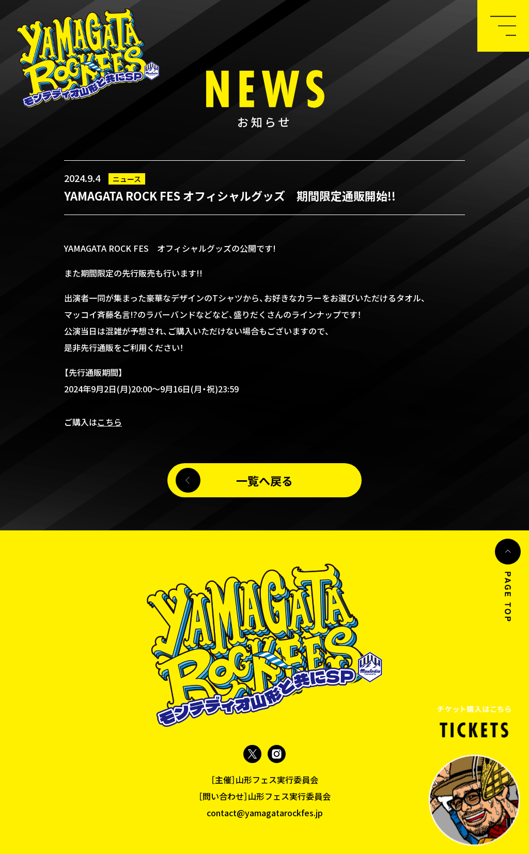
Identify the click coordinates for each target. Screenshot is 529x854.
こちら (109, 422)
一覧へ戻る (264, 486)
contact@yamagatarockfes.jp (265, 812)
